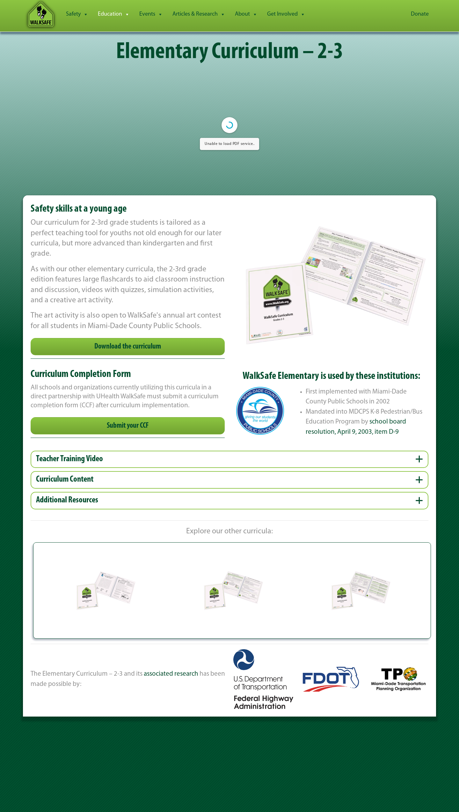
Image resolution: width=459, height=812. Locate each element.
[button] (229, 459)
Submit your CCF (128, 426)
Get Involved (286, 14)
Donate (420, 14)
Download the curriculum (127, 346)
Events (151, 14)
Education (114, 14)
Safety (77, 14)
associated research (171, 674)
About (246, 14)
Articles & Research (198, 14)
